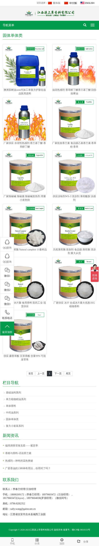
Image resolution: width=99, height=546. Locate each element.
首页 (30, 373)
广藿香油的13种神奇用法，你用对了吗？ (28, 468)
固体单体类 (12, 419)
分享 (81, 541)
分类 (37, 541)
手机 (12, 541)
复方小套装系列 (15, 426)
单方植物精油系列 (16, 399)
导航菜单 (8, 25)
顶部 (62, 541)
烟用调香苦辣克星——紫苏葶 (21, 445)
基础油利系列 (13, 392)
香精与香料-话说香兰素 (18, 453)
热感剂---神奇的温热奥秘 (19, 460)
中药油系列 (12, 412)
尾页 (68, 373)
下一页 (58, 373)
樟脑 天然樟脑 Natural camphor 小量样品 (25, 249)
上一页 (40, 373)
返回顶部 (7, 329)
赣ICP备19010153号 (81, 530)
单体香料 (11, 406)
